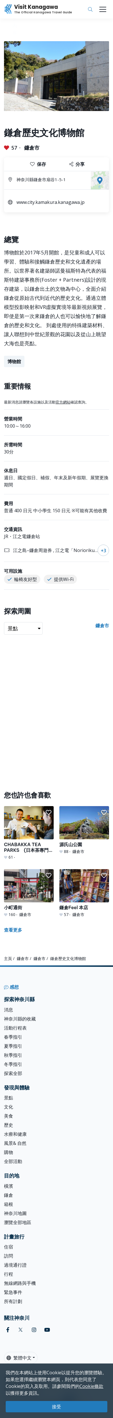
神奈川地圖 (15, 1213)
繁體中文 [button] (19, 1358)
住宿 (8, 1247)
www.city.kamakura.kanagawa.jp (50, 202)
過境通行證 (15, 1265)
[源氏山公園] (84, 830)
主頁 (8, 958)
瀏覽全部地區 (17, 1222)
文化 (8, 1107)
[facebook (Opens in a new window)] (8, 1330)
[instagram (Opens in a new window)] (34, 1330)
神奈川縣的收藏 (20, 1019)
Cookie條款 (91, 1386)
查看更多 (13, 930)
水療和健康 (15, 1134)
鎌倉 (8, 1195)
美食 (8, 1116)
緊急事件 (13, 1292)
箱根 (8, 1204)
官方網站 (63, 402)
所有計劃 (13, 1301)
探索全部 (13, 1073)
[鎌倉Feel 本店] (84, 893)
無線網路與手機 (20, 1283)
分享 (77, 164)
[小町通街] (29, 893)
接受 (56, 1407)
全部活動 (13, 1161)
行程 (8, 1274)
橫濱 (8, 1186)
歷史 (8, 1125)
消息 (8, 1010)
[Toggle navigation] (102, 9)
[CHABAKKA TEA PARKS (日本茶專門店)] (29, 833)
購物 (8, 1152)
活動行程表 (15, 1028)
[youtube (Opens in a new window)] (47, 1330)
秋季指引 (13, 1055)
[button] (48, 812)
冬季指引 (13, 1064)
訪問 (8, 1256)
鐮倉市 (31, 147)
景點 (8, 1098)
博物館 (14, 361)
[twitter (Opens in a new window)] (20, 1330)
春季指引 (13, 1037)
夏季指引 (13, 1046)
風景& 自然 (15, 1143)
